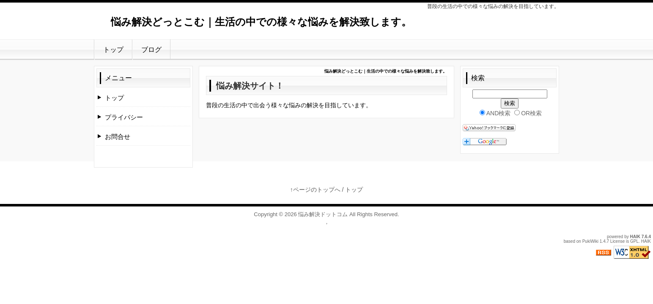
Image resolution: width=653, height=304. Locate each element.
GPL (634, 241)
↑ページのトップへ (315, 189)
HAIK (635, 236)
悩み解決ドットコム (323, 214)
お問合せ (117, 136)
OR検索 (528, 113)
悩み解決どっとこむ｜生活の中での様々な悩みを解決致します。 (261, 21)
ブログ (151, 49)
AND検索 (495, 113)
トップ (113, 49)
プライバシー (124, 117)
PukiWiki (590, 241)
